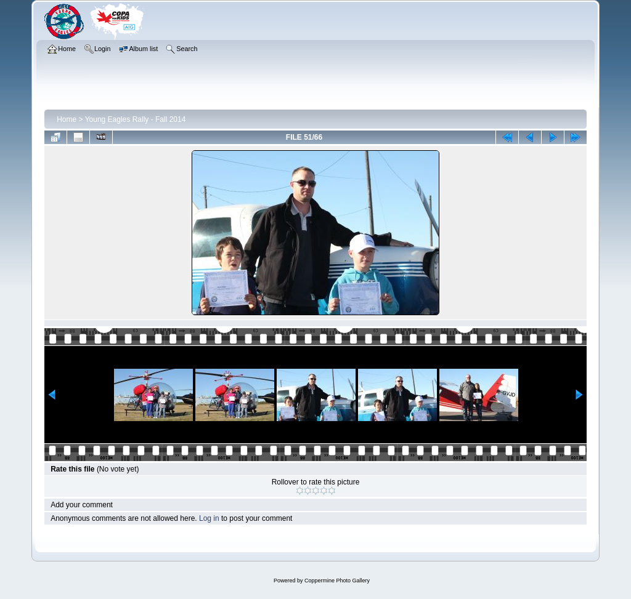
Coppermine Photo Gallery (337, 580)
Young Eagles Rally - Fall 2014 (135, 119)
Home (66, 119)
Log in (209, 518)
